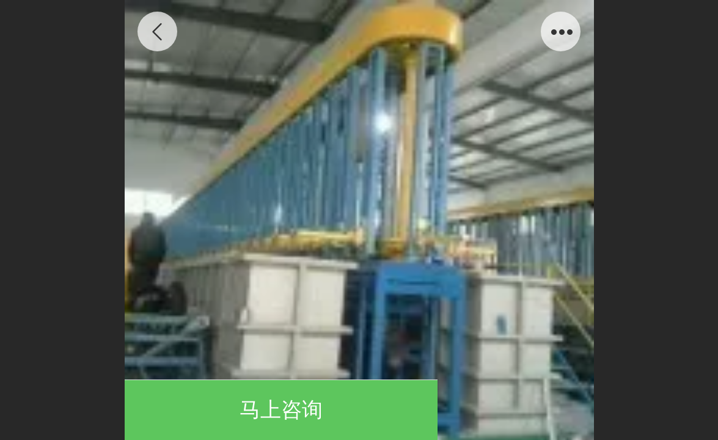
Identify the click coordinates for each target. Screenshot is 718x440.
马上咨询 (281, 409)
